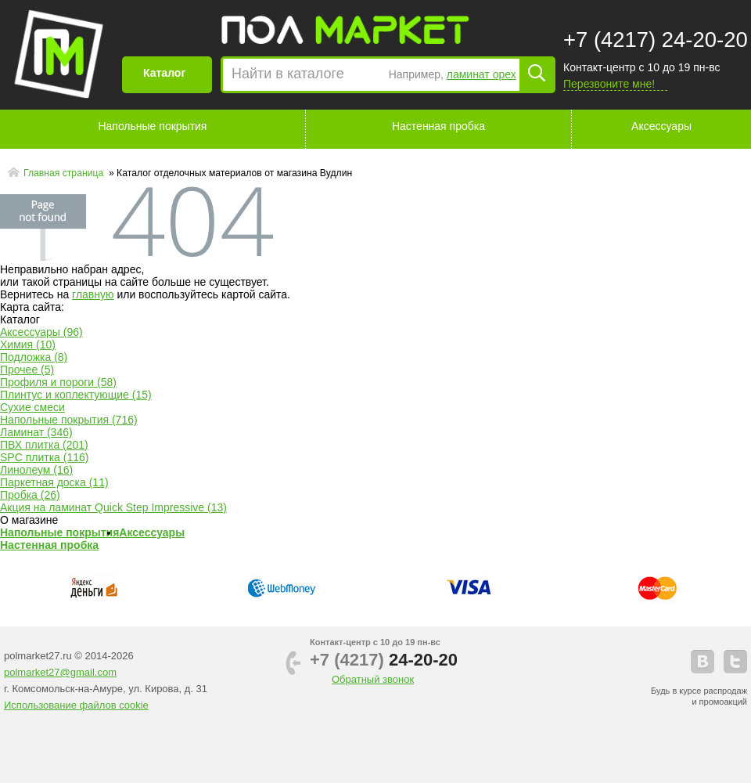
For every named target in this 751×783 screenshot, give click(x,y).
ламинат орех (481, 74)
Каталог (164, 73)
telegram (735, 661)
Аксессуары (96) (41, 332)
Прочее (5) (27, 369)
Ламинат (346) (36, 432)
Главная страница (64, 173)
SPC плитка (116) (44, 457)
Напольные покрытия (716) (69, 419)
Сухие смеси (32, 407)
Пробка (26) (30, 495)
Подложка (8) (33, 357)
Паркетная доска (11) (54, 482)
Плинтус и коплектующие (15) (76, 394)
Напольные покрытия (152, 126)
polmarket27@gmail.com (60, 672)
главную (92, 294)
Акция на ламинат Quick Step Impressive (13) (113, 507)
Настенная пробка (438, 126)
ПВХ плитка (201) (44, 444)
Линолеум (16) (36, 470)
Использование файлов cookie (76, 705)
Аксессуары (661, 126)
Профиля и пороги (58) (58, 382)
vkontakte (702, 661)
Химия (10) (28, 344)
